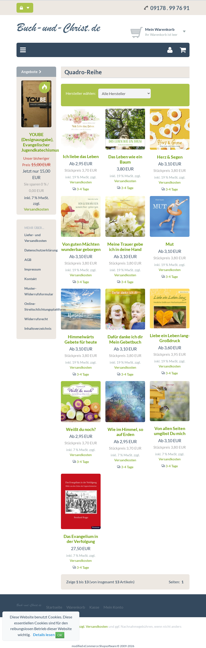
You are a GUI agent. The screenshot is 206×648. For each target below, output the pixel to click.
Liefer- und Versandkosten (35, 238)
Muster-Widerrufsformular (37, 291)
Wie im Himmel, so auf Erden (125, 432)
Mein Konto (113, 607)
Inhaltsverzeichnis (37, 328)
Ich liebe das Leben (81, 156)
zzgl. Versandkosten (93, 626)
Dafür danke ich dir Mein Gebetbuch (125, 339)
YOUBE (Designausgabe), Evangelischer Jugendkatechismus (40, 142)
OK (59, 635)
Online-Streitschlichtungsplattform (37, 306)
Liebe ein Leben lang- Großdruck (170, 338)
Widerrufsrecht (36, 319)
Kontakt (30, 279)
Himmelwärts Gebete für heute (81, 339)
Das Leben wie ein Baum (125, 159)
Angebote (31, 71)
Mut (170, 244)
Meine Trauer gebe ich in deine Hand (125, 246)
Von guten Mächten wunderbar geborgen (81, 246)
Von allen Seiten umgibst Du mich (169, 431)
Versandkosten (81, 182)
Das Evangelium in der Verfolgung (81, 539)
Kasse (94, 607)
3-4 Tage (83, 189)
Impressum (32, 269)
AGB (27, 260)
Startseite (54, 607)
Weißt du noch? (81, 429)
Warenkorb (75, 607)
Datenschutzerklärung (37, 250)
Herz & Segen (170, 156)
